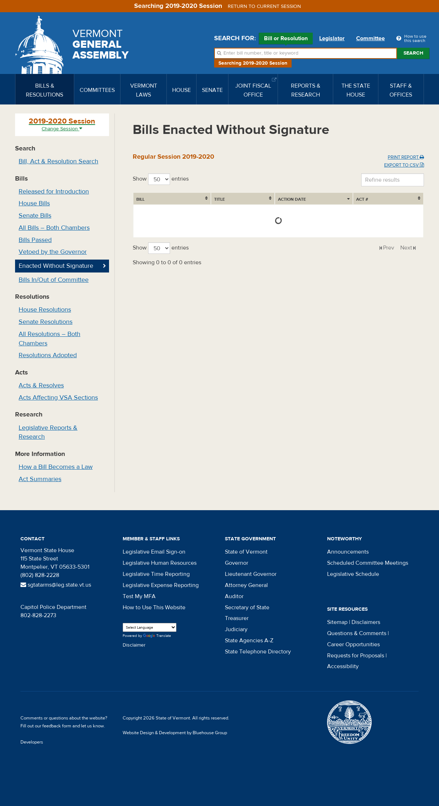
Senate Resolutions (45, 322)
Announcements (348, 551)
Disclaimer (134, 645)
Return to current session (264, 6)
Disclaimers (365, 622)
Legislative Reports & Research (48, 432)
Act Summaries (40, 479)
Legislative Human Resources (160, 563)
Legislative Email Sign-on (154, 551)
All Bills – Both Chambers (54, 228)
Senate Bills (35, 215)
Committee (370, 38)
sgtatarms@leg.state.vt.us (55, 584)
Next (406, 247)
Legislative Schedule (353, 574)
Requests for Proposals (355, 655)
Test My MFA (139, 596)
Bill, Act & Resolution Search (58, 161)
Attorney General (246, 585)
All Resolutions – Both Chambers (49, 339)
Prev (388, 247)
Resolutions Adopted (48, 355)
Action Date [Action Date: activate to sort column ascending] (268, 199)
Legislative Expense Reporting (161, 585)
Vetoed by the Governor (53, 252)
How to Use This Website (154, 607)
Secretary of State (247, 607)
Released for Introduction (54, 191)
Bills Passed (35, 240)
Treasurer (237, 618)
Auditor (234, 596)
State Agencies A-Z (249, 640)
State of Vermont (246, 551)
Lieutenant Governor (251, 574)
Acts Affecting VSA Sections (58, 397)
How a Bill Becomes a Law (56, 467)
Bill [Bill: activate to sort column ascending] (140, 199)
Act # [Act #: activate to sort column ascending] (403, 199)
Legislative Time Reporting (156, 574)
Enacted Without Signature (56, 266)
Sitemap (337, 622)
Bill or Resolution (286, 39)
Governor (236, 563)
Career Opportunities (353, 644)
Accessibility (343, 666)
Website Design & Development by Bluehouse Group (175, 733)
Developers (31, 742)
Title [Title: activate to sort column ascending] (176, 199)
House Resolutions (45, 310)
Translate (157, 636)
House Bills (34, 203)
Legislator (332, 38)
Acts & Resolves (41, 385)
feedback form (56, 726)
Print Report (406, 157)
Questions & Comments (356, 633)
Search (413, 53)
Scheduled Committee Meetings (367, 563)
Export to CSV (404, 165)
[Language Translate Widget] (149, 627)
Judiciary (236, 629)
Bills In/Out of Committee (54, 280)
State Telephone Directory (258, 651)
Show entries (161, 179)
